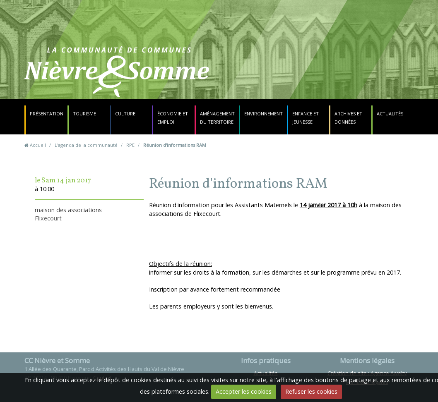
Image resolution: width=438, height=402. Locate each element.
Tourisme (84, 113)
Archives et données (348, 117)
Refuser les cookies (311, 391)
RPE (130, 145)
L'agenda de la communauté (86, 145)
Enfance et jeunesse (305, 117)
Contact (271, 76)
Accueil (38, 145)
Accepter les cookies (244, 391)
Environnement (263, 113)
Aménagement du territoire (217, 117)
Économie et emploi (172, 117)
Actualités (390, 113)
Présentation (46, 113)
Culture (125, 113)
